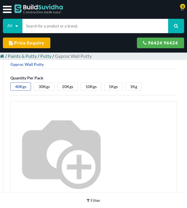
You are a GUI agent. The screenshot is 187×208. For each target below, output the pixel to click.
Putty (46, 56)
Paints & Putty (22, 56)
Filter (93, 200)
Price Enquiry (26, 42)
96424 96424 (160, 42)
